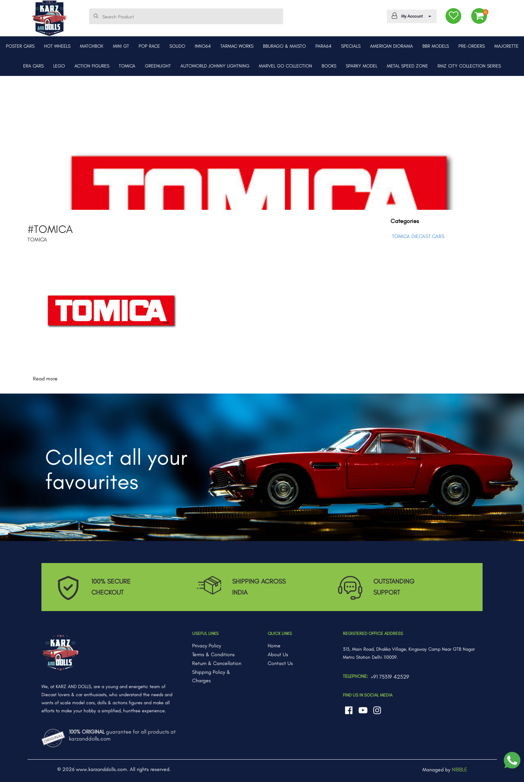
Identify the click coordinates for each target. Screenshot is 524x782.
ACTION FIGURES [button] (91, 66)
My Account (410, 15)
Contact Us (280, 663)
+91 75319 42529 (390, 676)
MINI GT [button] (121, 46)
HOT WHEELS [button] (57, 46)
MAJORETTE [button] (506, 46)
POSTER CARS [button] (20, 46)
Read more (45, 379)
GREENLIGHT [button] (158, 66)
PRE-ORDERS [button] (471, 46)
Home (274, 646)
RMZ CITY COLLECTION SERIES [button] (469, 66)
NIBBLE (459, 769)
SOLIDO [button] (177, 46)
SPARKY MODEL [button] (361, 66)
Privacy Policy (206, 646)
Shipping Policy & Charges (211, 676)
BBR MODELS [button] (435, 46)
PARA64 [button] (323, 46)
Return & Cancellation (216, 663)
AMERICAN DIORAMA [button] (391, 46)
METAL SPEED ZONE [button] (407, 66)
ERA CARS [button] (33, 66)
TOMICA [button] (127, 66)
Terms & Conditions (213, 654)
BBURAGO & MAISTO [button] (284, 46)
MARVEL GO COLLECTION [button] (285, 66)
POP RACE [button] (149, 46)
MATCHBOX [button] (91, 46)
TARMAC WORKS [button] (236, 46)
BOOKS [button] (329, 66)
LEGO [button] (59, 66)
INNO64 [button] (203, 46)
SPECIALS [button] (350, 46)
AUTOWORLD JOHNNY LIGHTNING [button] (214, 66)
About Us (278, 654)
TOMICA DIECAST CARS (418, 236)
